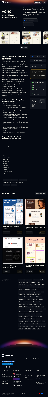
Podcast (20, 318)
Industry (20, 306)
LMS (26, 311)
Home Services (22, 304)
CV (42, 292)
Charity (35, 287)
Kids (43, 306)
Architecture (32, 282)
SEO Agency (15, 182)
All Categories (22, 282)
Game (34, 301)
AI (31, 279)
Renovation (21, 321)
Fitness (20, 301)
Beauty (34, 284)
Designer (20, 296)
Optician (38, 314)
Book (43, 284)
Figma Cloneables (28, 375)
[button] (44, 2)
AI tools (41, 279)
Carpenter (25, 287)
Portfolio (21, 182)
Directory (26, 296)
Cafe (20, 287)
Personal (20, 316)
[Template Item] (13, 211)
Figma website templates (5, 384)
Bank (30, 284)
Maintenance (31, 311)
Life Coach (21, 311)
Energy (28, 299)
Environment (35, 299)
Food (25, 301)
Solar (34, 323)
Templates (4, 8)
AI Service (36, 279)
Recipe (38, 318)
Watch (34, 328)
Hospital (35, 304)
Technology (25, 326)
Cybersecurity (22, 294)
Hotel (40, 304)
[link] (12, 227)
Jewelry (31, 306)
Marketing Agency (7, 182)
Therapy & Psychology (40, 326)
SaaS (20, 323)
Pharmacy (32, 316)
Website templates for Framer (7, 373)
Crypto (38, 292)
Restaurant (32, 321)
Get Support (42, 101)
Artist (38, 282)
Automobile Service (23, 284)
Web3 (38, 328)
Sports (38, 323)
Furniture (29, 301)
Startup (43, 323)
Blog (39, 284)
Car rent (30, 287)
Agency (27, 279)
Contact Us (38, 373)
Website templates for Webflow (7, 377)
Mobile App (21, 314)
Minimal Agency (7, 184)
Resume (38, 321)
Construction (27, 289)
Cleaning (20, 289)
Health (39, 301)
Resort (26, 321)
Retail (43, 321)
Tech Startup (14, 184)
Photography (39, 316)
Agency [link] (11, 8)
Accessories (21, 279)
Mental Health (39, 311)
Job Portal (37, 306)
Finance (41, 299)
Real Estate (32, 318)
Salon (30, 323)
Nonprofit (27, 314)
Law (44, 309)
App (27, 282)
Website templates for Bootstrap (7, 380)
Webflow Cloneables (29, 373)
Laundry (40, 309)
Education (32, 296)
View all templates (40, 193)
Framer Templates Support (40, 379)
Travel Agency (28, 328)
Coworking (32, 292)
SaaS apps (25, 323)
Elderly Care (39, 296)
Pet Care (26, 316)
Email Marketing (22, 299)
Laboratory (21, 309)
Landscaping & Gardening (30, 309)
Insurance (26, 306)
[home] (6, 2)
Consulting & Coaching (23, 292)
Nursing (33, 314)
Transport (21, 328)
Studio (20, 326)
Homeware (29, 304)
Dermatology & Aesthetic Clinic (33, 294)
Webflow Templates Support (40, 376)
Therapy (32, 326)
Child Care (41, 287)
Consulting (34, 289)
